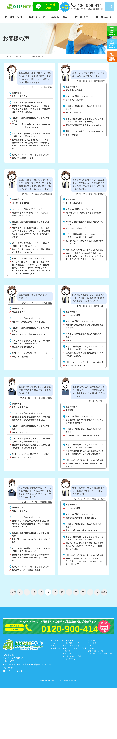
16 (62, 592)
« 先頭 (13, 592)
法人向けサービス (72, 643)
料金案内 (56, 648)
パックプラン (70, 659)
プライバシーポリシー (96, 651)
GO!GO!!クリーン (55, 680)
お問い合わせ (93, 643)
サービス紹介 (68, 640)
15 (55, 592)
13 (41, 592)
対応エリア (57, 646)
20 (76, 592)
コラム (90, 646)
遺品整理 (68, 654)
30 (83, 592)
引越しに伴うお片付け (74, 656)
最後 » (104, 592)
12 (34, 592)
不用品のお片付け (72, 646)
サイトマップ (93, 648)
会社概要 (91, 640)
